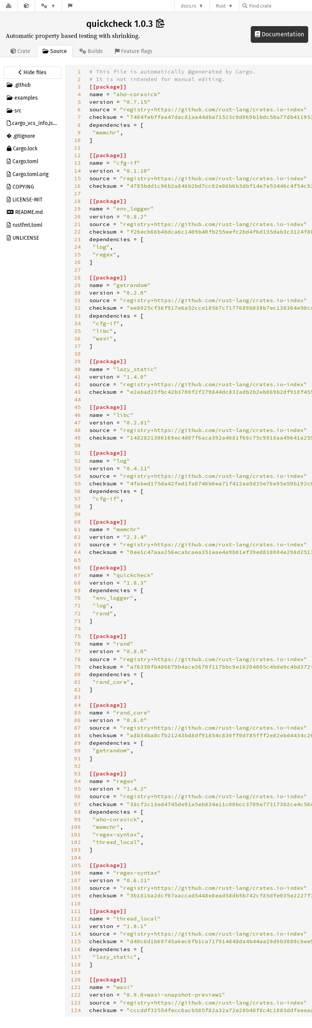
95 (77, 788)
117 (76, 956)
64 (77, 552)
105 (76, 865)
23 (77, 239)
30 (77, 292)
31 (77, 300)
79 (77, 666)
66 (77, 567)
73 (77, 621)
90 (77, 750)
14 (77, 170)
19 (77, 208)
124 (76, 1010)
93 (77, 773)
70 (77, 597)
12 (77, 155)
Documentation (279, 34)
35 (77, 331)
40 (77, 369)
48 (77, 430)
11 (77, 147)
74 (77, 628)
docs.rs (188, 6)
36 (77, 338)
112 (76, 918)
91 (77, 758)
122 (76, 994)
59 (77, 514)
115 (76, 941)
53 (77, 468)
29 (77, 285)
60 (77, 521)
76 (77, 643)
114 (76, 933)
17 (77, 193)
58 (77, 506)
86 (77, 720)
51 (77, 452)
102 (76, 842)
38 (77, 353)
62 (77, 536)
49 (77, 437)
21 (77, 224)
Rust (221, 6)
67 (77, 575)
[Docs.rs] (8, 6)
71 (77, 605)
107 (76, 880)
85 (77, 712)
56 (77, 491)
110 (76, 903)
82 (77, 689)
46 (77, 415)
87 (77, 727)
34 (77, 323)
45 (77, 407)
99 (77, 819)
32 (77, 307)
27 (77, 270)
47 (77, 422)
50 (77, 445)
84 (77, 705)
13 (77, 162)
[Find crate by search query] (280, 6)
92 (77, 766)
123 (76, 1002)
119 (76, 972)
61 (77, 529)
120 (76, 979)
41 (77, 376)
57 (77, 498)
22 (77, 231)
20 (77, 216)
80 (77, 674)
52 (77, 460)
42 (77, 384)
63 (77, 544)
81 (77, 682)
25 (77, 254)
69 (77, 590)
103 (76, 849)
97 (77, 804)
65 (77, 560)
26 (77, 262)
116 (76, 949)
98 (77, 811)
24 (77, 246)
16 (77, 186)
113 (76, 926)
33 (77, 315)
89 (77, 742)
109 (76, 895)
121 (76, 987)
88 (77, 735)
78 (77, 659)
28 (77, 277)
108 (76, 887)
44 (77, 399)
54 (77, 476)
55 (77, 483)
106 (76, 872)
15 (77, 178)
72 (77, 613)
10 (77, 140)
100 (76, 827)
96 (77, 796)
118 (76, 964)
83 (77, 697)
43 (77, 391)
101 (76, 834)
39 (77, 361)
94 (77, 781)
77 (77, 651)
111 (76, 911)
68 (77, 582)
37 (77, 346)
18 (77, 201)
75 (77, 636)
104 (76, 857)
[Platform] (48, 6)
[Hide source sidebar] (32, 72)
